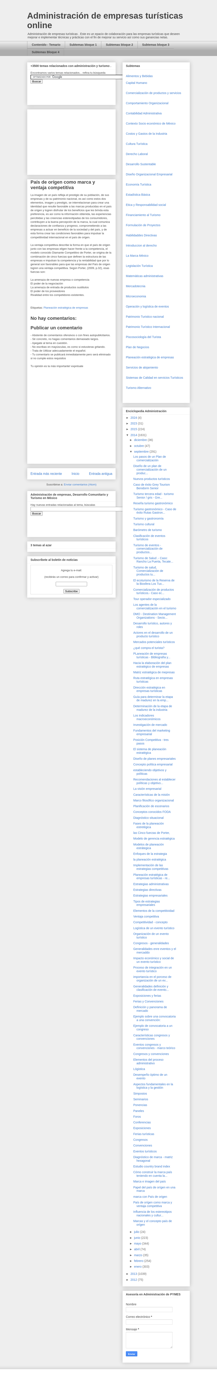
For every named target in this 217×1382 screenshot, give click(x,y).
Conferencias (142, 1122)
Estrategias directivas (147, 889)
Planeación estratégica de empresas (65, 307)
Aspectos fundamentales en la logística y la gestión (153, 1086)
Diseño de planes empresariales (154, 758)
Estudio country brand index (151, 1166)
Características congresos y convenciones (151, 1037)
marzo (138, 1255)
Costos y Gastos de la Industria (146, 133)
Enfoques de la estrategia (150, 853)
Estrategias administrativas (151, 884)
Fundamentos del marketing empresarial (151, 732)
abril (137, 1249)
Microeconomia (136, 296)
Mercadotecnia (135, 286)
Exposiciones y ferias (147, 995)
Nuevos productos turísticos (151, 479)
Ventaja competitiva (146, 916)
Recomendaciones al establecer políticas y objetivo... (154, 781)
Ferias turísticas (143, 1134)
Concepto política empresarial (152, 764)
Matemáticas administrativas (144, 276)
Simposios (140, 1093)
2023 (134, 423)
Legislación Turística (139, 266)
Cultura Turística (136, 144)
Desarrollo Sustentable (141, 164)
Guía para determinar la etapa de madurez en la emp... (153, 698)
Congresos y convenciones (151, 1054)
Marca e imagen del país (149, 1181)
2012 (134, 1279)
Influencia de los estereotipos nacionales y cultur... (152, 1213)
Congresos (140, 1139)
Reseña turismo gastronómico (153, 503)
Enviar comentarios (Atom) (80, 484)
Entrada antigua (100, 473)
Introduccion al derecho (141, 245)
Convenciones (142, 1145)
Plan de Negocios (137, 347)
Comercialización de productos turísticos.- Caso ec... (153, 591)
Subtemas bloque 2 (119, 44)
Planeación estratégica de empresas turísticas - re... (151, 876)
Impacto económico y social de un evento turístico (153, 959)
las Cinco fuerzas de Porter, (151, 832)
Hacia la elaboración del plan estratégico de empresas (152, 664)
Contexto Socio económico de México (150, 123)
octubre (139, 446)
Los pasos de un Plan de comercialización (149, 458)
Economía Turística (138, 184)
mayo (138, 1243)
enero (138, 1266)
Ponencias (140, 1105)
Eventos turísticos (145, 1151)
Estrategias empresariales (150, 895)
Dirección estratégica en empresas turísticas (149, 689)
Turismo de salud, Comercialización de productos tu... (148, 571)
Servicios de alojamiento (142, 367)
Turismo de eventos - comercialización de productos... (148, 548)
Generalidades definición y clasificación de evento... (151, 988)
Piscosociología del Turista (143, 337)
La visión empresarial (147, 788)
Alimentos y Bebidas (139, 76)
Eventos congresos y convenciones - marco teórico (154, 1046)
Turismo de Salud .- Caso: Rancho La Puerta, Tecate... (153, 559)
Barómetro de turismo (147, 530)
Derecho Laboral (137, 154)
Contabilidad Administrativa (144, 113)
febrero (139, 1261)
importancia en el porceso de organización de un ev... (152, 978)
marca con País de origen (150, 1196)
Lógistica (139, 1069)
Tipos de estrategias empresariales (146, 903)
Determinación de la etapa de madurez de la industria (152, 707)
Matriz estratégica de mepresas (154, 672)
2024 (134, 417)
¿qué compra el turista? (148, 648)
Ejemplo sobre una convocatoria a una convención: (154, 1018)
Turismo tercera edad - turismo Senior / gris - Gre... (153, 495)
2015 (134, 429)
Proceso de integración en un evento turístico (152, 969)
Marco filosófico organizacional (153, 800)
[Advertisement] (12, 1289)
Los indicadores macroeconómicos (147, 717)
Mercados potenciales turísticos (154, 642)
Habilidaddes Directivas (141, 235)
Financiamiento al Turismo (143, 215)
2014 (134, 435)
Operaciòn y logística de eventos (147, 306)
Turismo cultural (143, 524)
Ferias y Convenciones (148, 1001)
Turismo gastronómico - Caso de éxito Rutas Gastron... (154, 510)
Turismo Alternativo (138, 388)
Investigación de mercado (150, 724)
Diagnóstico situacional (148, 817)
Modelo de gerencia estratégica (154, 838)
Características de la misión (151, 794)
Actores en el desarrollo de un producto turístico (153, 634)
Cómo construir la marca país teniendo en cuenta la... (152, 1173)
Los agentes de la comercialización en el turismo (154, 606)
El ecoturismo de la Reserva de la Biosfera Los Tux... (154, 582)
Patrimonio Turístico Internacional (148, 327)
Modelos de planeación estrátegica (148, 846)
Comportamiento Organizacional (147, 103)
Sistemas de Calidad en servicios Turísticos (154, 377)
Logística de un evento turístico (153, 928)
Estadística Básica (138, 194)
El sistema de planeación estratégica (149, 750)
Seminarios (140, 1099)
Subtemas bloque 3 (155, 44)
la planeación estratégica (149, 859)
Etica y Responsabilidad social (146, 205)
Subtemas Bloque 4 (45, 52)
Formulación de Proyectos (143, 225)
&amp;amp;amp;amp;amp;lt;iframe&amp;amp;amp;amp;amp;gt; (78, 92)
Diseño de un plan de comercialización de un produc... (150, 469)
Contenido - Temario (46, 44)
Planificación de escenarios (151, 806)
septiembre (141, 451)
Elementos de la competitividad (153, 910)
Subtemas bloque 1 (83, 44)
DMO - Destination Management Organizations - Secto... (154, 615)
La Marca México (137, 255)
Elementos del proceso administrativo (148, 1061)
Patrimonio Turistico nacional (145, 316)
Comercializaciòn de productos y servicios (153, 93)
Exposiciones (142, 1128)
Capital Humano (136, 83)
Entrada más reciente (46, 473)
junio (137, 1237)
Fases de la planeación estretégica (148, 825)
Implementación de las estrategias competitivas (150, 867)
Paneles (138, 1111)
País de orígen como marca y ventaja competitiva (152, 1204)
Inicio (75, 473)
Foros (137, 1116)
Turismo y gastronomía (148, 518)
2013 (134, 1273)
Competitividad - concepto (150, 922)
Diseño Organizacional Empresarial (149, 174)
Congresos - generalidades (151, 943)
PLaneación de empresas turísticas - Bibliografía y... (151, 655)
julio (137, 1232)
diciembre (141, 440)
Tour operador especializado (152, 599)
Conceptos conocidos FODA (152, 812)
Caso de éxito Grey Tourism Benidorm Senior (151, 486)
